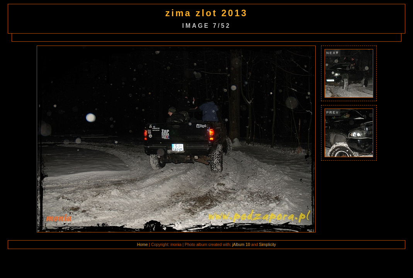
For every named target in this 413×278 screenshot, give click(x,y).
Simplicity (267, 244)
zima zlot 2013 (206, 13)
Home (142, 244)
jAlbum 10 (241, 244)
